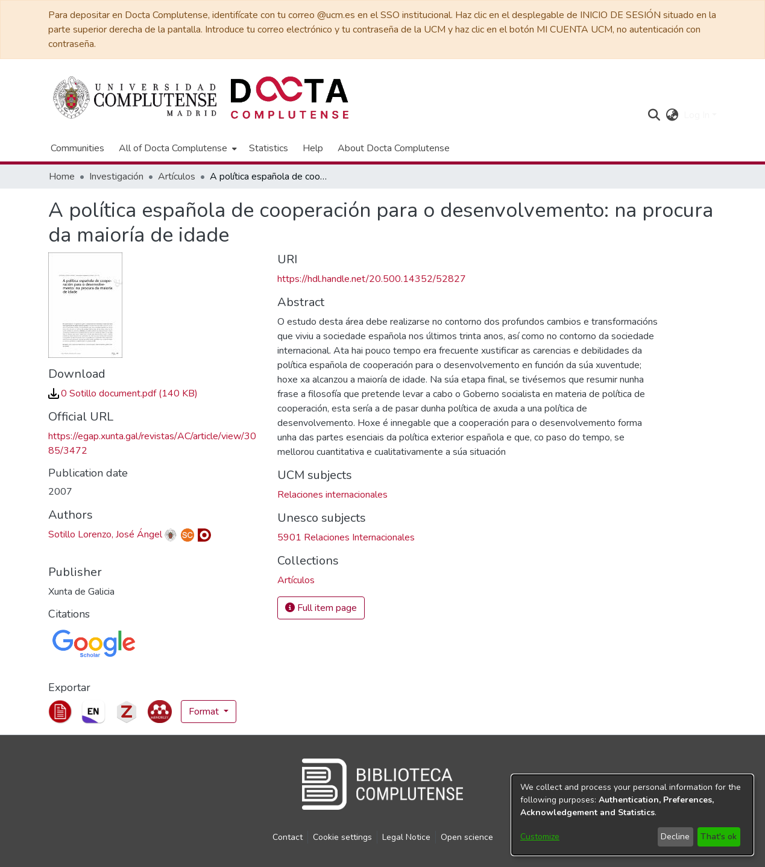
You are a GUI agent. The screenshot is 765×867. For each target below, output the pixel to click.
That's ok (718, 836)
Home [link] (62, 176)
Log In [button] (698, 115)
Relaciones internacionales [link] (332, 494)
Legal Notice (406, 837)
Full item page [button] (321, 608)
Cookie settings (342, 837)
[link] (123, 393)
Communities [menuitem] (77, 148)
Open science (467, 837)
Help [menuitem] (313, 148)
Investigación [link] (116, 176)
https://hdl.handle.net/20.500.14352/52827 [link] (371, 279)
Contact (287, 837)
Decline (675, 836)
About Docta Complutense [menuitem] (394, 148)
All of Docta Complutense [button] (173, 148)
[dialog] (632, 815)
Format (205, 711)
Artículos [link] (176, 176)
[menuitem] (176, 148)
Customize (539, 836)
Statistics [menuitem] (268, 148)
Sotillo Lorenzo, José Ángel (105, 534)
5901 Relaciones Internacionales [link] (346, 537)
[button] (654, 115)
